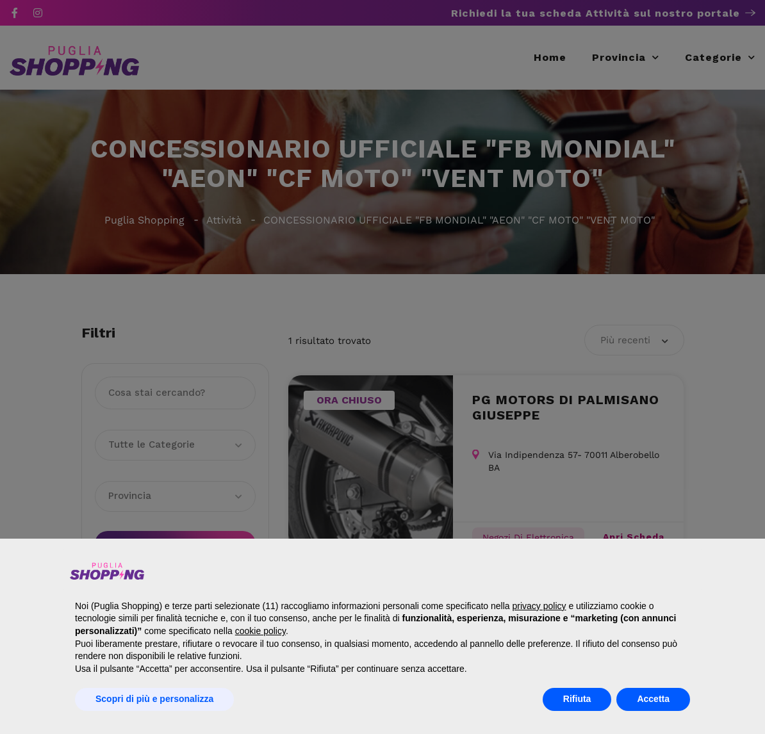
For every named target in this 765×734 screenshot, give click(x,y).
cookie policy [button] (260, 631)
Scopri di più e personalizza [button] (154, 699)
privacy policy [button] (539, 606)
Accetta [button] (653, 699)
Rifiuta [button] (577, 699)
